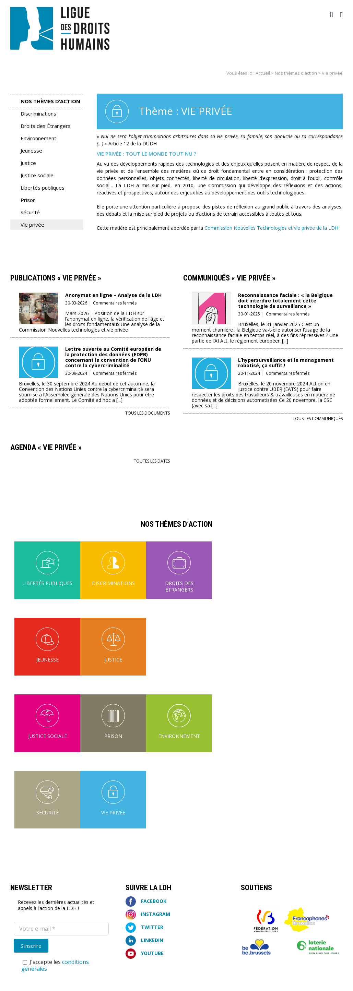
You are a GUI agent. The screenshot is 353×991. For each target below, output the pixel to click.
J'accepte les (55, 965)
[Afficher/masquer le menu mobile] (341, 15)
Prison (28, 199)
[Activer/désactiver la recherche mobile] (331, 15)
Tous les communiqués (318, 418)
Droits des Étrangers (46, 125)
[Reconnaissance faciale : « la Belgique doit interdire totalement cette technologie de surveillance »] (211, 297)
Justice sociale (37, 175)
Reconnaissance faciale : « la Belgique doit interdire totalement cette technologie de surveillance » (285, 300)
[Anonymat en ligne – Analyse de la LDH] (38, 297)
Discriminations (38, 113)
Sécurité (30, 212)
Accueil (263, 73)
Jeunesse (31, 150)
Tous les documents (147, 413)
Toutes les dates (152, 461)
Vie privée (32, 224)
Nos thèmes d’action (296, 73)
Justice (28, 162)
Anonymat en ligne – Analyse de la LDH (113, 295)
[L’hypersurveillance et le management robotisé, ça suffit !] (211, 362)
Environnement (38, 138)
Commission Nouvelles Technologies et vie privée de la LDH (271, 228)
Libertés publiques (42, 187)
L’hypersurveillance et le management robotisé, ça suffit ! (286, 363)
